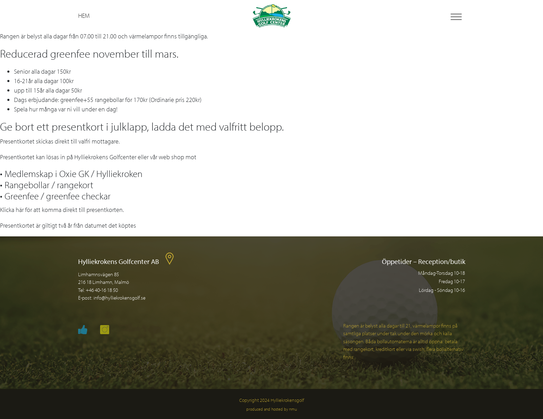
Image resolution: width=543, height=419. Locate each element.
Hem (84, 16)
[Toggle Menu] (456, 17)
